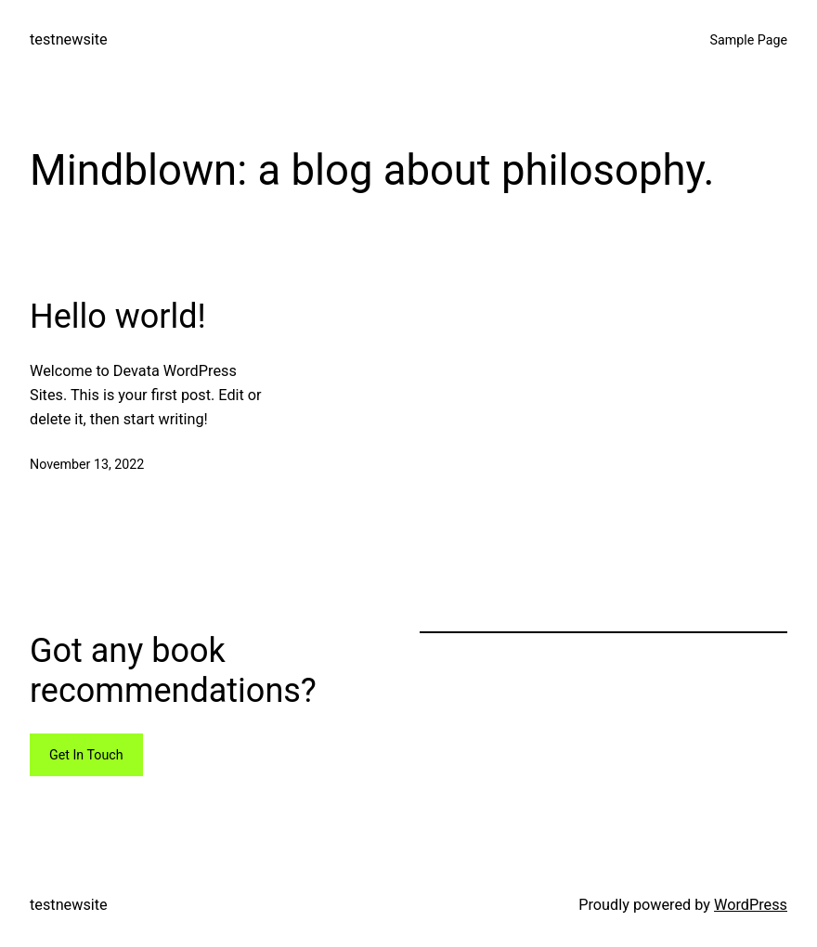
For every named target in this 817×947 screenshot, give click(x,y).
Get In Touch (86, 754)
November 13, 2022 (87, 464)
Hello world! (118, 316)
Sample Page (749, 39)
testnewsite (69, 39)
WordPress (750, 905)
